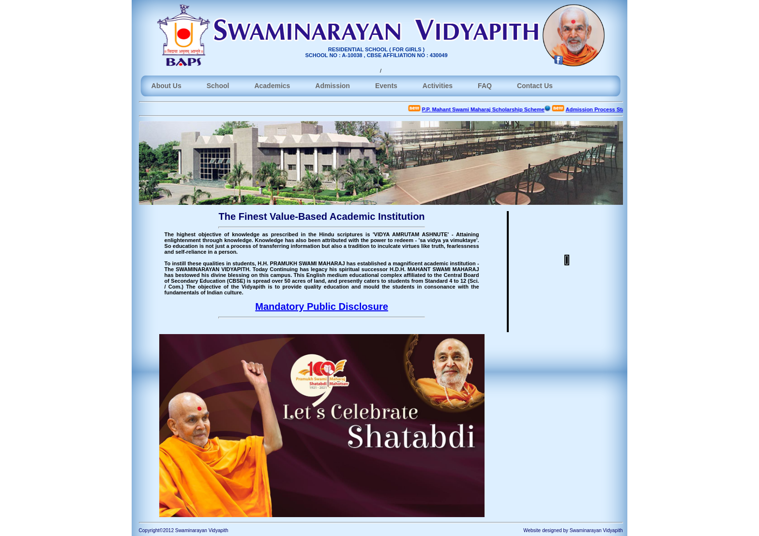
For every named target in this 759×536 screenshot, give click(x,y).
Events (386, 86)
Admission (332, 86)
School (218, 86)
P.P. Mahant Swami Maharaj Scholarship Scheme (487, 109)
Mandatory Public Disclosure (321, 306)
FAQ (485, 86)
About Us (167, 86)
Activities (438, 86)
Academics (272, 86)
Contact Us (535, 86)
